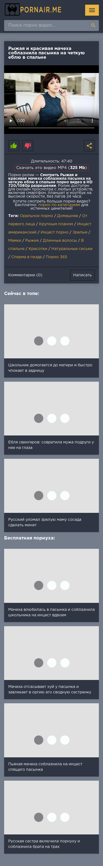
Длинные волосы (60, 240)
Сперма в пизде (26, 257)
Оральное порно (36, 216)
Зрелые (80, 232)
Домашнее (67, 216)
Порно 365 (56, 257)
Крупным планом (56, 224)
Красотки (38, 249)
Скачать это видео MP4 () (51, 168)
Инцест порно (54, 232)
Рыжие (32, 240)
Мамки (14, 240)
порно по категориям (59, 205)
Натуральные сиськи (72, 249)
